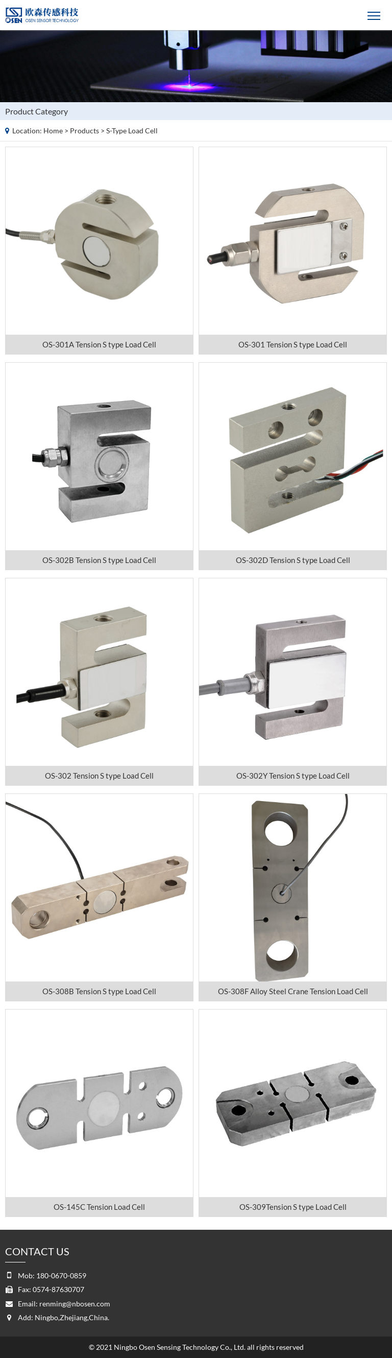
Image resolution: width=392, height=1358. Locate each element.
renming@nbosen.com (74, 1303)
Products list (382, 109)
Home (53, 130)
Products (84, 130)
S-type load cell (132, 130)
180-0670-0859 (61, 1275)
